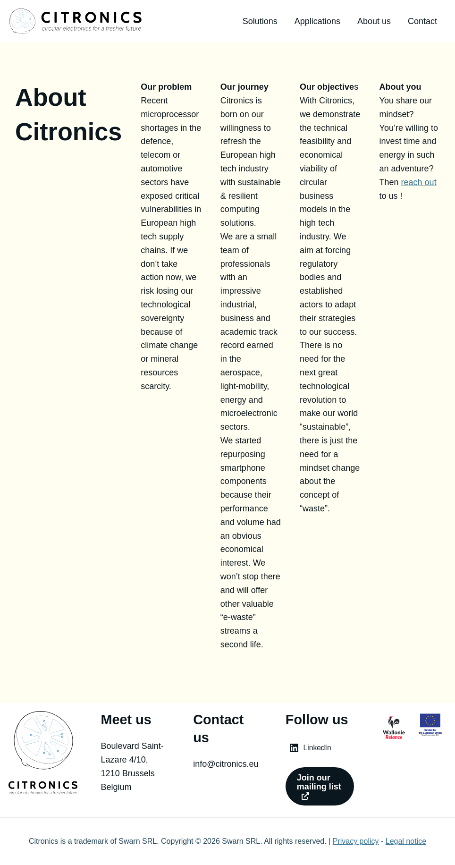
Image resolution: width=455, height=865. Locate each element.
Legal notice (406, 841)
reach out (419, 182)
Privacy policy (356, 841)
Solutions (260, 21)
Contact (422, 21)
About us (374, 21)
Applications (317, 21)
